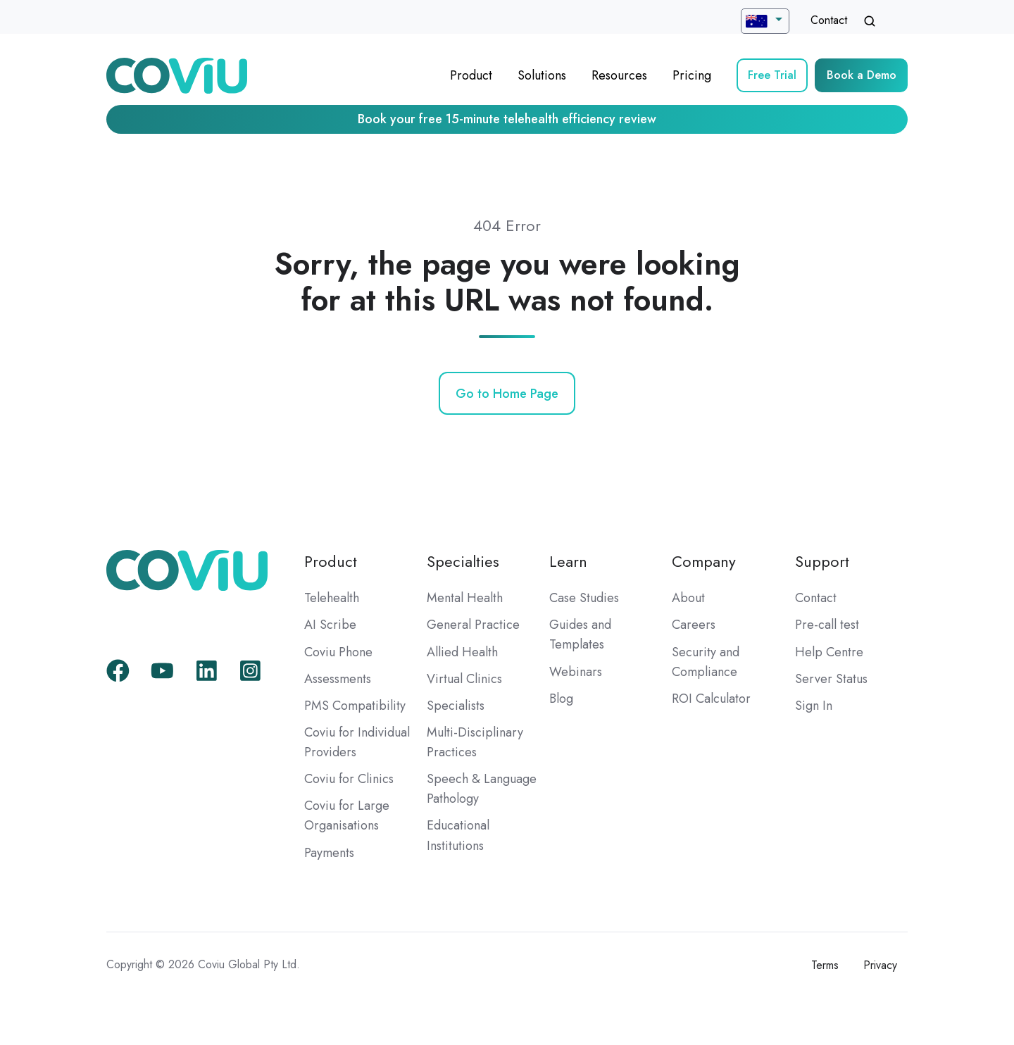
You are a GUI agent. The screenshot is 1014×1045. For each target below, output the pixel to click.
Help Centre (829, 652)
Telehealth (331, 598)
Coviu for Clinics (349, 779)
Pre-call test (827, 624)
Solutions (542, 75)
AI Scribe (330, 624)
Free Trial (772, 75)
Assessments (337, 679)
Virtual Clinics (464, 679)
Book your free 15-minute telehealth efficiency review (507, 119)
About (688, 598)
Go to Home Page (507, 393)
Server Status (831, 679)
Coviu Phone (338, 652)
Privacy (880, 965)
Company (704, 561)
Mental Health (465, 598)
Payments (329, 853)
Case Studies (584, 598)
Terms (825, 965)
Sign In (813, 705)
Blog (561, 698)
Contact (828, 20)
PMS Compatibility (355, 705)
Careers (693, 624)
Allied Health (462, 652)
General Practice (473, 624)
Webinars (575, 672)
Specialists (455, 705)
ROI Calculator (711, 698)
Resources (619, 75)
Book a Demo (861, 75)
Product (471, 75)
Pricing (691, 75)
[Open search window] (870, 21)
